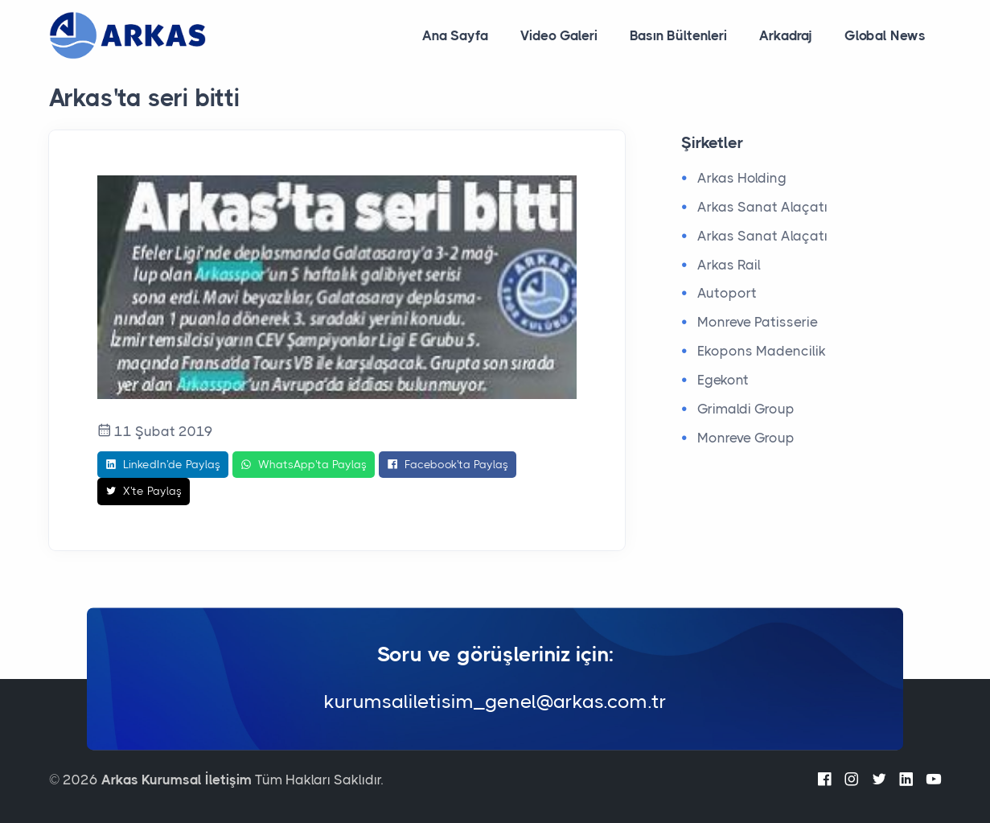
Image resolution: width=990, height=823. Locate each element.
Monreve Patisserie (757, 322)
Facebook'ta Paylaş (447, 465)
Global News (885, 35)
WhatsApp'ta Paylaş (303, 465)
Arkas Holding (742, 178)
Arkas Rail (729, 265)
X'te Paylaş (143, 491)
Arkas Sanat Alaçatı (762, 207)
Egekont (723, 380)
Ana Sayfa (455, 35)
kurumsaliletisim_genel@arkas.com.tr (495, 701)
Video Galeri (559, 35)
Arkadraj (785, 35)
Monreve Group (746, 438)
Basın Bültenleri (678, 35)
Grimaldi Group (746, 409)
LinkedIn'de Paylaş (162, 465)
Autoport (727, 293)
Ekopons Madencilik (761, 351)
